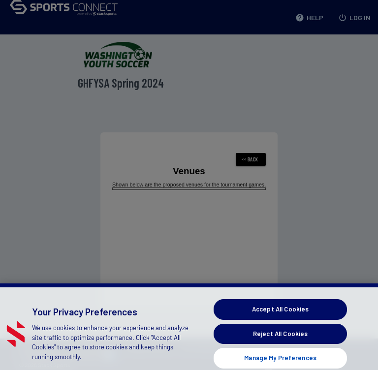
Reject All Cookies (280, 339)
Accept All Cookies (280, 315)
